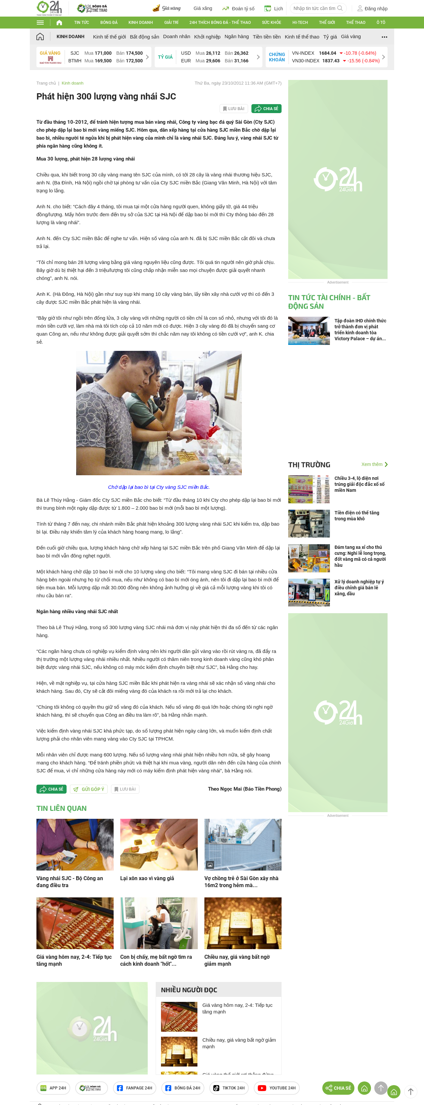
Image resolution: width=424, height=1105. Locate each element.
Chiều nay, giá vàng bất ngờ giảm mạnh (237, 960)
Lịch (273, 8)
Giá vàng (351, 36)
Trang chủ (46, 83)
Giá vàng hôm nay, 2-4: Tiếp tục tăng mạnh (74, 960)
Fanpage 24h (134, 1088)
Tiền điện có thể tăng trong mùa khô (357, 515)
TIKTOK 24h (229, 1088)
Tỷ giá (330, 36)
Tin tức (81, 22)
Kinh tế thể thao (302, 36)
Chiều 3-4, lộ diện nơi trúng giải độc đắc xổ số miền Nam (360, 484)
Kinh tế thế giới (109, 36)
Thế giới (327, 22)
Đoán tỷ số (238, 8)
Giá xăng (203, 8)
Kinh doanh (141, 22)
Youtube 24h (277, 1088)
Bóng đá (109, 22)
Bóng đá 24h (182, 1088)
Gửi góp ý (88, 789)
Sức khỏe (271, 22)
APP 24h (53, 1088)
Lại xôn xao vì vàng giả (147, 878)
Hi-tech (300, 22)
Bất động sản (144, 36)
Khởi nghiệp (207, 36)
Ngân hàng (237, 36)
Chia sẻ (270, 108)
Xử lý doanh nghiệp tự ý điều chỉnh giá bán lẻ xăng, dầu (359, 587)
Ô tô (381, 22)
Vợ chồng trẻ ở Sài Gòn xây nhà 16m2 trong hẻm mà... (241, 881)
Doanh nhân (176, 36)
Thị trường (309, 464)
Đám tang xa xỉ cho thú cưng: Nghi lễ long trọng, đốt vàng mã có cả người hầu (360, 556)
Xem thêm (372, 464)
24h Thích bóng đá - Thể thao (220, 22)
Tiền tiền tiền (267, 36)
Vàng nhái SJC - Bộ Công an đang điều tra (69, 881)
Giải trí (171, 22)
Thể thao (355, 22)
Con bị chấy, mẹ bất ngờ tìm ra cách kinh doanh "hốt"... (156, 960)
